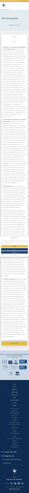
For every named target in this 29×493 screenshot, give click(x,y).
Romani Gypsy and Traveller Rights (14, 445)
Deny (14, 249)
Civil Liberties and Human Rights (14, 412)
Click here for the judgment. (10, 182)
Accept (14, 246)
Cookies (12, 255)
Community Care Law (14, 415)
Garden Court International (14, 427)
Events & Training (14, 400)
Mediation (14, 435)
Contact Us (14, 37)
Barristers (14, 389)
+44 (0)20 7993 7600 (24, 5)
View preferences (14, 252)
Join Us (14, 402)
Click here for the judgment (8, 336)
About (14, 386)
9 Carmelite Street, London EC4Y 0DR (12, 459)
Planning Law (14, 440)
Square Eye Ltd (18, 489)
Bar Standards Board (17, 488)
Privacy (16, 255)
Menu (26, 5)
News (14, 397)
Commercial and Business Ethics (14, 413)
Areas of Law (14, 394)
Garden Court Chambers (4, 5)
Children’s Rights (14, 410)
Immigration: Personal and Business (14, 433)
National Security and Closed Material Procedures (14, 438)
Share (14, 42)
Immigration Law (14, 431)
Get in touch (14, 343)
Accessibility (7, 486)
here (19, 112)
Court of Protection (14, 417)
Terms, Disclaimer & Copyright (19, 486)
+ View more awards (14, 357)
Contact (14, 405)
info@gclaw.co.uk (8, 456)
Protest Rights (14, 443)
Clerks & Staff (14, 392)
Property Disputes (14, 442)
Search (21, 5)
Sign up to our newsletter (14, 479)
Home (14, 384)
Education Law (14, 420)
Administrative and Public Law (14, 408)
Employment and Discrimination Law (14, 422)
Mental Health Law (14, 436)
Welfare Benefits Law (14, 447)
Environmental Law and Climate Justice (14, 424)
